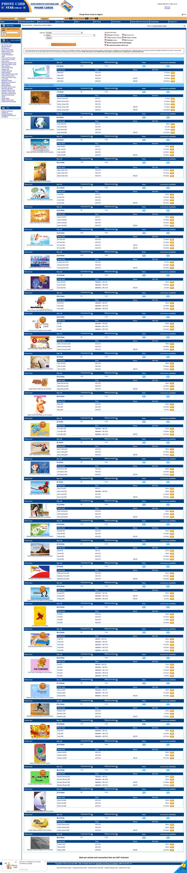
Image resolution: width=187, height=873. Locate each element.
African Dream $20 (62, 104)
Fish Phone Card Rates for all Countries (40, 672)
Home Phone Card (8, 75)
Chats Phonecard (7, 54)
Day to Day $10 (62, 491)
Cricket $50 (60, 203)
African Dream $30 (62, 107)
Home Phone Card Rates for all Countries (40, 310)
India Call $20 (61, 152)
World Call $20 (61, 803)
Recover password (7, 111)
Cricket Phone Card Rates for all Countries (40, 200)
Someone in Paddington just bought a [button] (29, 862)
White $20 (60, 75)
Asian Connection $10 (64, 344)
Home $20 (60, 306)
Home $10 (60, 303)
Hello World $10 (62, 127)
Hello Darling (6, 72)
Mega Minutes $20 (62, 386)
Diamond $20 (61, 693)
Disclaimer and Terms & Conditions (107, 863)
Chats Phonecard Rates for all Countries (40, 646)
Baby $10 (60, 404)
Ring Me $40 (61, 536)
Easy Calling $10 (62, 449)
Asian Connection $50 (64, 349)
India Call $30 (61, 155)
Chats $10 (60, 642)
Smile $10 (60, 730)
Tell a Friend (116, 21)
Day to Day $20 (62, 494)
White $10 (60, 72)
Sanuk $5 (60, 550)
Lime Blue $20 (61, 431)
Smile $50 (60, 736)
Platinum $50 (61, 850)
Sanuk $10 (60, 553)
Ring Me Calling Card (9, 93)
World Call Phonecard (9, 101)
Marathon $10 (61, 711)
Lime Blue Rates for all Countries (40, 436)
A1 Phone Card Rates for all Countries (40, 330)
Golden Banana (7, 71)
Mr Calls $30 (61, 245)
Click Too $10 (61, 363)
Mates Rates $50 (62, 176)
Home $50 (60, 308)
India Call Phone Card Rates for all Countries (40, 152)
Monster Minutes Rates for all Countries (40, 784)
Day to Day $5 (61, 488)
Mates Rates (6, 84)
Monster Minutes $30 (63, 782)
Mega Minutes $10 (62, 383)
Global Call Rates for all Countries (40, 763)
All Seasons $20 (62, 471)
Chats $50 (60, 650)
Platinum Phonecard (8, 92)
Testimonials (154, 21)
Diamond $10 (61, 690)
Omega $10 (60, 593)
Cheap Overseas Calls (80, 868)
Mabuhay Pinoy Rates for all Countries (40, 578)
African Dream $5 (62, 98)
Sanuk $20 (60, 556)
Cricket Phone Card (8, 59)
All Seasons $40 (62, 474)
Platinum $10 (61, 844)
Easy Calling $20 (62, 452)
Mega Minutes (6, 85)
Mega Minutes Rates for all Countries (40, 389)
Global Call (5, 69)
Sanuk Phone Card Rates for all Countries (39, 556)
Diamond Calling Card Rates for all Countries (40, 697)
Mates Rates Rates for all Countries (40, 181)
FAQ (76, 21)
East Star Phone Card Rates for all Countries (40, 289)
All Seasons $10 (62, 469)
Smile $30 (60, 733)
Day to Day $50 (62, 497)
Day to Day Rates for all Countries (40, 494)
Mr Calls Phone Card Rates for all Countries (40, 245)
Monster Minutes (7, 88)
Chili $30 (60, 619)
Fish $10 (59, 667)
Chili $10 (60, 614)
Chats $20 (60, 644)
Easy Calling (6, 66)
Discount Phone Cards (64, 868)
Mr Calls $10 (61, 239)
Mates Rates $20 (62, 173)
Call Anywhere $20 (62, 265)
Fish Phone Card (7, 67)
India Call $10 (61, 149)
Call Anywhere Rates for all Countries (40, 267)
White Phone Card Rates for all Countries (40, 78)
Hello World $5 (61, 124)
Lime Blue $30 (61, 434)
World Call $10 (61, 800)
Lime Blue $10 (61, 428)
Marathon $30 (61, 716)
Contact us (5, 112)
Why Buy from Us (43, 21)
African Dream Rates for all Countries (40, 104)
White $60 (60, 81)
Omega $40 (60, 598)
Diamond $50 (61, 695)
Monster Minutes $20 (63, 779)
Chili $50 (60, 622)
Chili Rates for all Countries (40, 626)
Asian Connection (7, 50)
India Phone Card (124, 868)
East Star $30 (61, 287)
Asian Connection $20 (64, 346)
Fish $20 (59, 670)
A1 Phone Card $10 (26, 863)
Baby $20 (60, 407)
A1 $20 (59, 326)
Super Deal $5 (61, 217)
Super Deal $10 (62, 220)
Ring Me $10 (61, 531)
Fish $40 (59, 673)
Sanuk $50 (60, 559)
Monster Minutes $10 (63, 776)
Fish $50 (59, 676)
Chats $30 (60, 647)
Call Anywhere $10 (62, 262)
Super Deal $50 (62, 225)
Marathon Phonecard (9, 82)
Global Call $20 (61, 755)
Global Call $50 (61, 758)
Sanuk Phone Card (8, 95)
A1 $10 (59, 323)
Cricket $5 (60, 194)
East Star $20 (61, 285)
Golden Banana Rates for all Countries (40, 830)
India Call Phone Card (9, 77)
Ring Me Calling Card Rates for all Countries (40, 536)
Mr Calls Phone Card (8, 87)
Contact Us (172, 21)
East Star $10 (61, 282)
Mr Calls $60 (61, 248)
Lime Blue (5, 79)
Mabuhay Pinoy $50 (63, 579)
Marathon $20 (61, 713)
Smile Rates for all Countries (40, 738)
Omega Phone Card (8, 90)
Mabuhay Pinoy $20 (63, 576)
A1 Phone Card (7, 45)
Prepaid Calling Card (111, 868)
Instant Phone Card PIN (95, 868)
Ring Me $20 (61, 533)
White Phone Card (8, 100)
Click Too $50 (61, 369)
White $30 (60, 78)
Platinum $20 (61, 847)
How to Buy (60, 21)
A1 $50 (59, 329)
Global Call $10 (61, 752)
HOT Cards (97, 21)
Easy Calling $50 (62, 454)
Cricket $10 (60, 197)
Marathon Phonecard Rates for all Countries (40, 716)
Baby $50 (60, 410)
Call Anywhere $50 (62, 268)
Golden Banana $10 (63, 824)
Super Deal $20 (62, 222)
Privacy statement (7, 114)
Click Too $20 (61, 366)
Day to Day (5, 61)
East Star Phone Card (9, 64)
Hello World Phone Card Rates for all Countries (40, 129)
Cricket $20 (60, 200)
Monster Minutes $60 (63, 785)
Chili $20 (60, 617)
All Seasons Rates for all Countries (40, 474)
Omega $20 (60, 596)
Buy (9, 40)
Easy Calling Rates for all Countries (40, 454)
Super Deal (5, 98)
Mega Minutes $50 (62, 389)
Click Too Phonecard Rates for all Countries (40, 369)
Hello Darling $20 (62, 514)
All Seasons (5, 48)
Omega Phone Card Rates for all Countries (40, 600)
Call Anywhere (6, 53)
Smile (3, 97)
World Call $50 (61, 806)
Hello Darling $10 (62, 511)
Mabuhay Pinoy (7, 80)
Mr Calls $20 (61, 242)
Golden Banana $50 (63, 830)
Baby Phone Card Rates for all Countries (40, 415)
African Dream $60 (62, 110)
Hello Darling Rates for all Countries (40, 517)
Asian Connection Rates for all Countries (40, 348)
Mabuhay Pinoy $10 (63, 573)
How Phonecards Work (26, 21)
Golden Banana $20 (63, 827)
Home (2, 21)
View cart (167, 7)
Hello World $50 (62, 132)
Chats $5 (60, 639)
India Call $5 (61, 146)
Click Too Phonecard (8, 58)
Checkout (167, 8)
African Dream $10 (62, 101)
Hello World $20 (62, 129)
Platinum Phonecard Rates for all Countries (40, 850)
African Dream (6, 46)
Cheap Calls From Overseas (140, 21)
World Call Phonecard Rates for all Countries (40, 811)
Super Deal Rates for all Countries (40, 222)
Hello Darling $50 (62, 517)
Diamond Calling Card (9, 63)
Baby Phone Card (7, 51)
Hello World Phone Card (10, 74)
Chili (3, 56)
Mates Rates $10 (62, 170)
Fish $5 (59, 664)
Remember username (7, 19)
